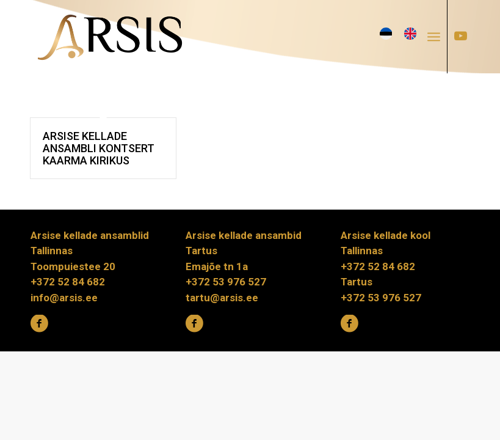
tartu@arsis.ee (222, 298)
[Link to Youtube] (460, 36)
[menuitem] (437, 37)
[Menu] (433, 37)
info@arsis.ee (64, 298)
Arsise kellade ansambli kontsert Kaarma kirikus (98, 148)
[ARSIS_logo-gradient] (110, 36)
